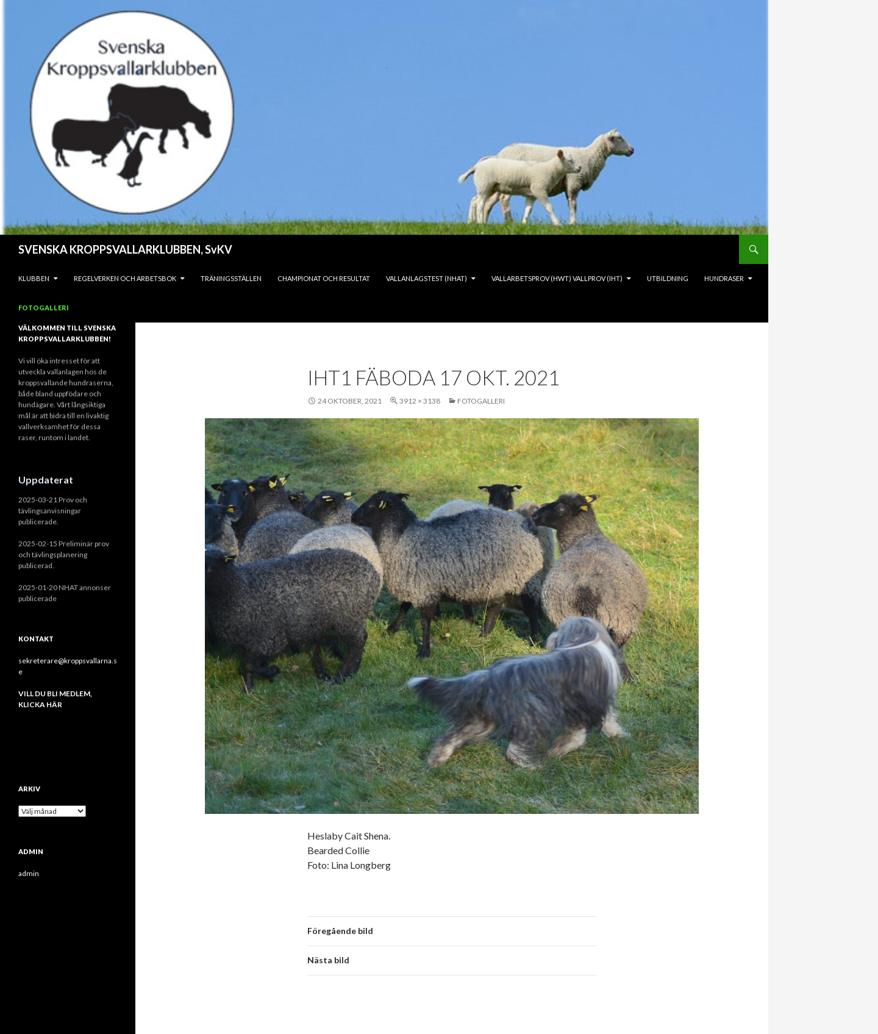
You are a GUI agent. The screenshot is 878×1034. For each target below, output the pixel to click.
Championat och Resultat (323, 278)
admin (28, 873)
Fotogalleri (43, 308)
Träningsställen (231, 278)
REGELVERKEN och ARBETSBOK (125, 278)
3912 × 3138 (419, 400)
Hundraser (724, 278)
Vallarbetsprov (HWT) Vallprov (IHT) (557, 278)
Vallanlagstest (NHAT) (426, 278)
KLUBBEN (33, 278)
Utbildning (667, 278)
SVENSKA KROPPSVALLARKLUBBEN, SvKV (125, 249)
